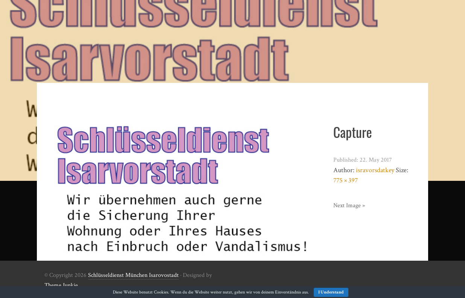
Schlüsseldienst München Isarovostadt (133, 275)
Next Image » (349, 205)
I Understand (331, 292)
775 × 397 (345, 180)
